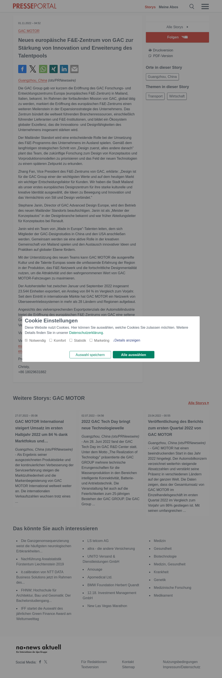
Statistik (80, 340)
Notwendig (37, 340)
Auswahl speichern (90, 355)
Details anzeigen (127, 339)
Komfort (60, 340)
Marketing (101, 340)
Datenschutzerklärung (86, 332)
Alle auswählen (133, 355)
